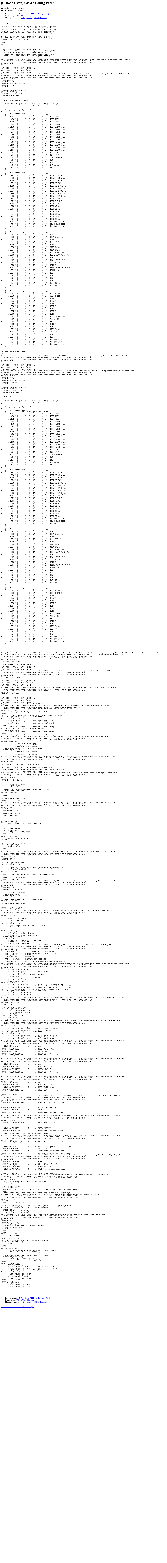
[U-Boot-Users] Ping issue (25, 16)
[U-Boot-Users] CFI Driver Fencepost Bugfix (35, 14)
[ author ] (43, 18)
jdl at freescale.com (17, 8)
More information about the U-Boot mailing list (17, 1561)
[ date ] (23, 18)
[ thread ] (29, 18)
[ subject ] (36, 18)
